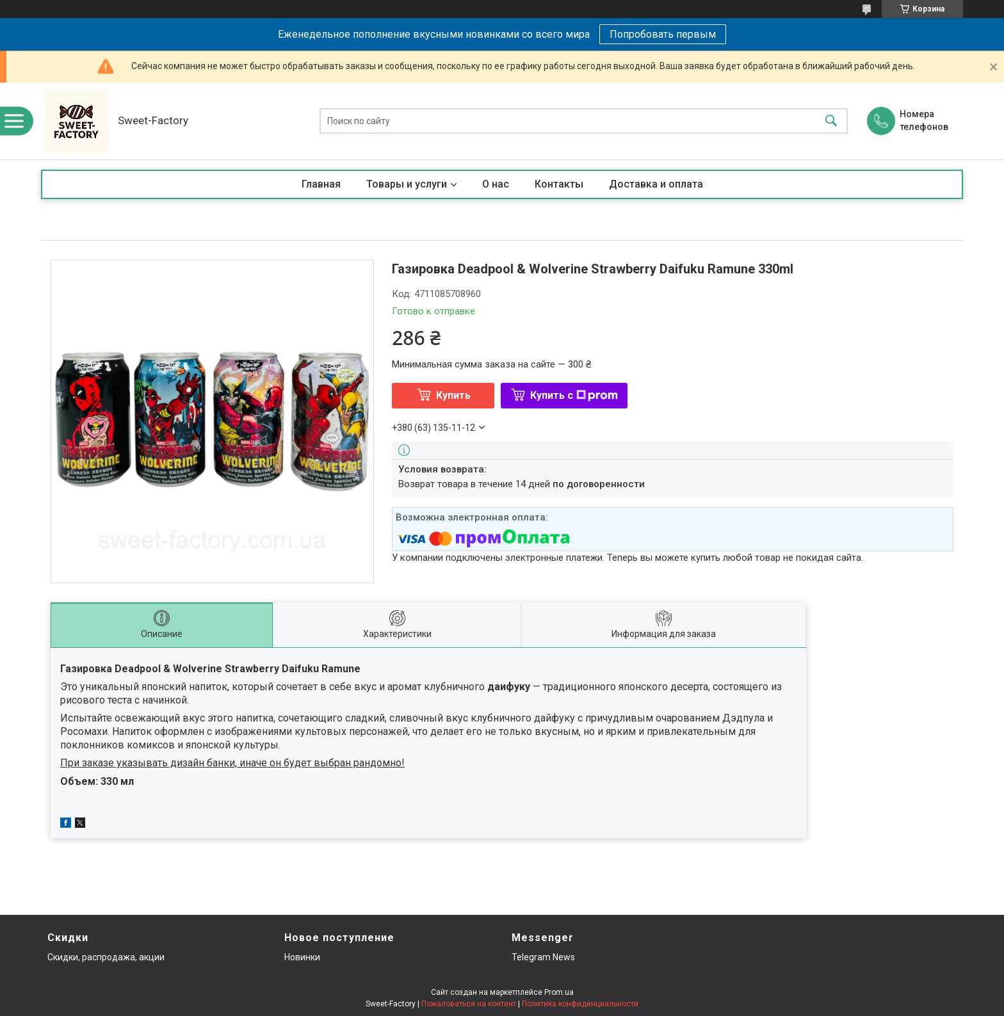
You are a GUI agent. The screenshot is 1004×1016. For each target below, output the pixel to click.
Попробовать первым (663, 34)
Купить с (574, 395)
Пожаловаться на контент (468, 1003)
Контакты (559, 184)
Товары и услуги (406, 184)
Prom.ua (559, 992)
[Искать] (831, 121)
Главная (321, 184)
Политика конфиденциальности (580, 1003)
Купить (453, 395)
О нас (495, 184)
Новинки (302, 957)
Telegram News (543, 957)
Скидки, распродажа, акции (106, 957)
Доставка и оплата (656, 184)
